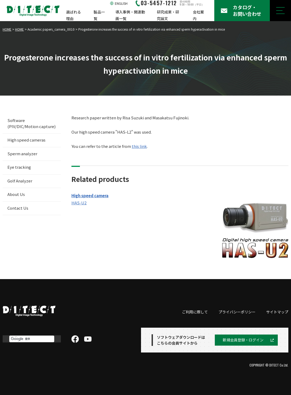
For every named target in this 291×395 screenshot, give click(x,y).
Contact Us (17, 208)
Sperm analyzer (22, 153)
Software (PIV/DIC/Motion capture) (31, 123)
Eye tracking (19, 167)
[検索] (32, 339)
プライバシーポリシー (237, 311)
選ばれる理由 (73, 15)
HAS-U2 (79, 202)
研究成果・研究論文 (168, 15)
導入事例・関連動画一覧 (130, 15)
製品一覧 (99, 15)
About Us (16, 194)
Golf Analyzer (19, 181)
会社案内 (198, 15)
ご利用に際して (195, 311)
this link (139, 146)
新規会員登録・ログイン (243, 339)
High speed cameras (26, 140)
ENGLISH (121, 3)
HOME (7, 29)
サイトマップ (277, 311)
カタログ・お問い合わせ (247, 10)
